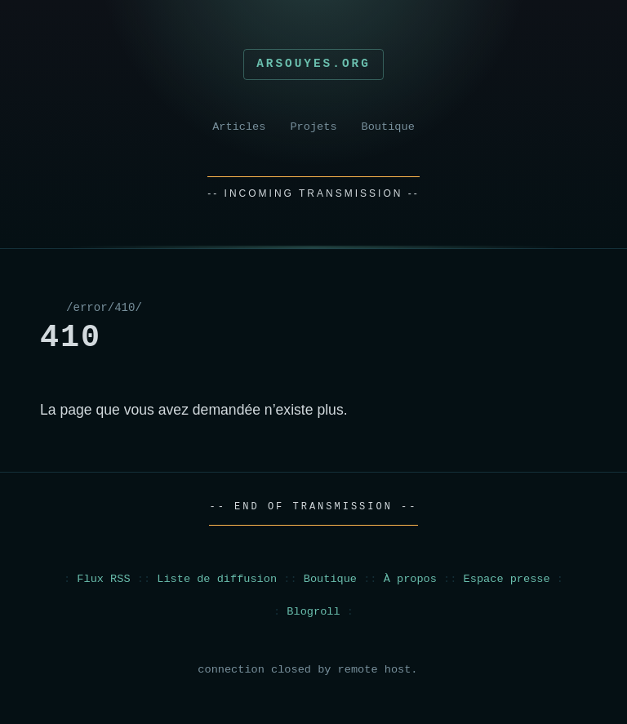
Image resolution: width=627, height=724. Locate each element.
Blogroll (313, 612)
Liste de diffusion (217, 579)
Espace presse (507, 579)
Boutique (388, 127)
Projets (313, 127)
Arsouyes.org (313, 63)
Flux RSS (103, 579)
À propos (410, 579)
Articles (238, 127)
